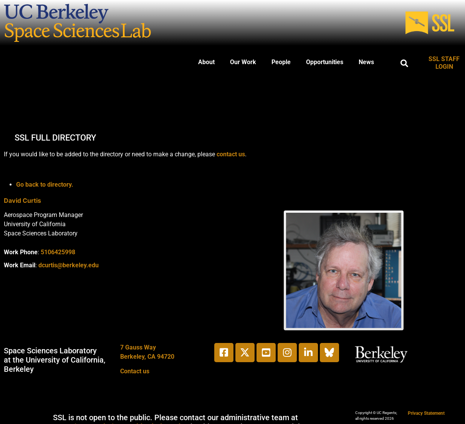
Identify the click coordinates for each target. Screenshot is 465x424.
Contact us (134, 371)
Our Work (243, 62)
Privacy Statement (426, 413)
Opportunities (324, 62)
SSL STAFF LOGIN (444, 62)
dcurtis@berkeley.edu (68, 265)
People (281, 62)
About (206, 62)
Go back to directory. (44, 184)
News (366, 62)
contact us (231, 154)
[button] (404, 63)
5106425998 (58, 252)
